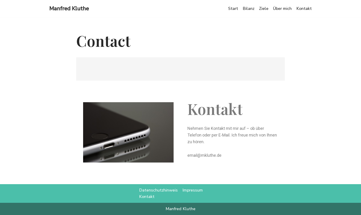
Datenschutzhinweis (158, 190)
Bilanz (248, 8)
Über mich (282, 8)
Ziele (263, 8)
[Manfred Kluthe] (69, 8)
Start (233, 8)
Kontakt (304, 8)
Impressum (192, 190)
